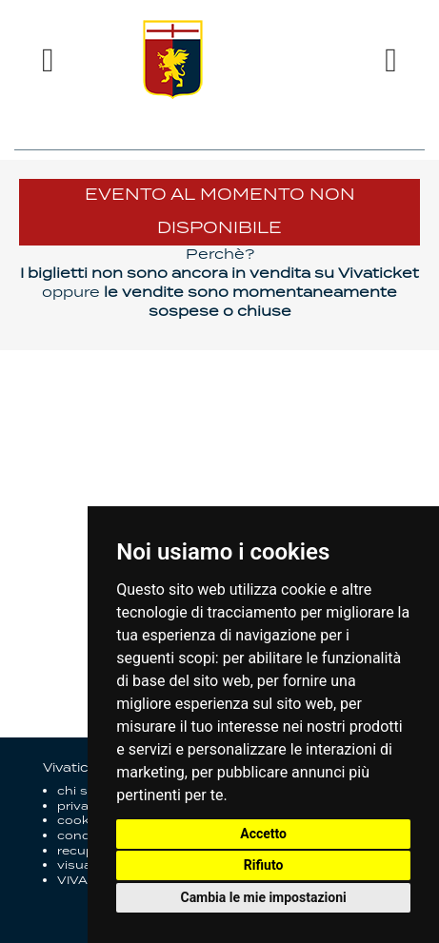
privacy (80, 806)
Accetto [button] (263, 833)
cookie (78, 821)
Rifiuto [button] (264, 865)
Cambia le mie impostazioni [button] (263, 897)
